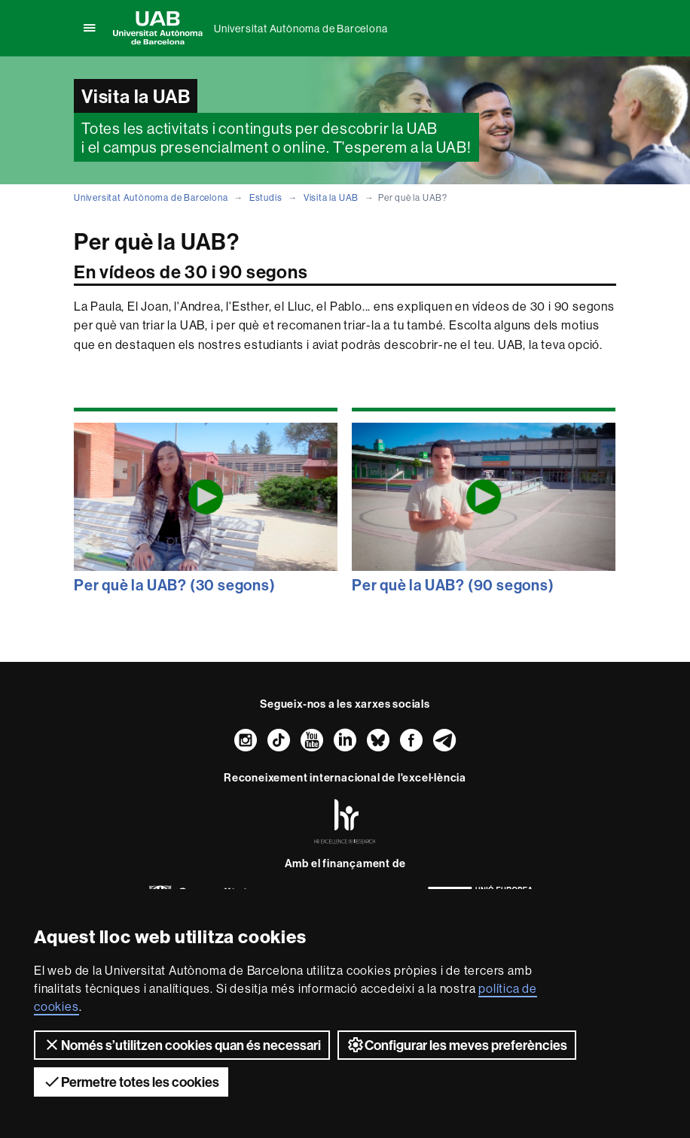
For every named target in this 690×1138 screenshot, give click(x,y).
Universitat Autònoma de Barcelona (300, 28)
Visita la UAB (331, 197)
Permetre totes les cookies (131, 1082)
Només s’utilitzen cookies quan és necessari (182, 1045)
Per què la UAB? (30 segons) (175, 584)
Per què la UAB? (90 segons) (453, 584)
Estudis (265, 197)
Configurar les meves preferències (457, 1045)
